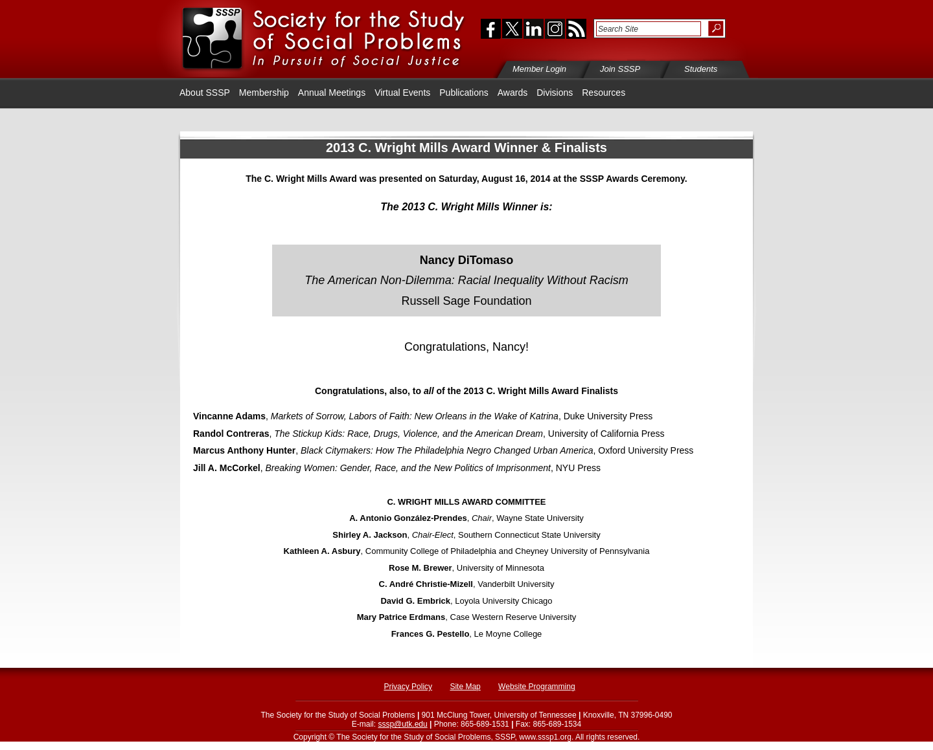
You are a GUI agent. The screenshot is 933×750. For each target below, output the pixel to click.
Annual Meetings (331, 92)
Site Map (465, 686)
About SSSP (204, 92)
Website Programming (536, 686)
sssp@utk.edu (402, 724)
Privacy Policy (408, 686)
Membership (264, 92)
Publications (464, 92)
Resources (603, 92)
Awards (512, 92)
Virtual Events (402, 92)
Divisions (554, 92)
